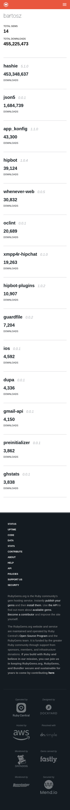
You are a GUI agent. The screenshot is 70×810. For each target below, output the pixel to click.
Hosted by (23, 725)
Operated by (22, 701)
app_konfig (21, 128)
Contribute (15, 551)
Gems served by (49, 751)
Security (13, 585)
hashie (16, 65)
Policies (13, 574)
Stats (11, 546)
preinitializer (22, 442)
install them (34, 605)
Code (11, 535)
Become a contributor (21, 614)
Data (11, 540)
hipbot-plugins (24, 285)
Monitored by (22, 751)
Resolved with (49, 725)
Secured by (50, 777)
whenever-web (24, 191)
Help (11, 563)
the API (53, 605)
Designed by (49, 699)
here (52, 672)
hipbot (16, 160)
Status (12, 524)
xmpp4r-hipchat (26, 254)
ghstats (17, 473)
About (12, 557)
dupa (14, 379)
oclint (15, 222)
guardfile (18, 316)
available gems (42, 609)
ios (12, 348)
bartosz (12, 15)
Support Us (15, 579)
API (9, 568)
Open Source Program (33, 635)
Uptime (12, 529)
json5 (15, 97)
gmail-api (19, 411)
